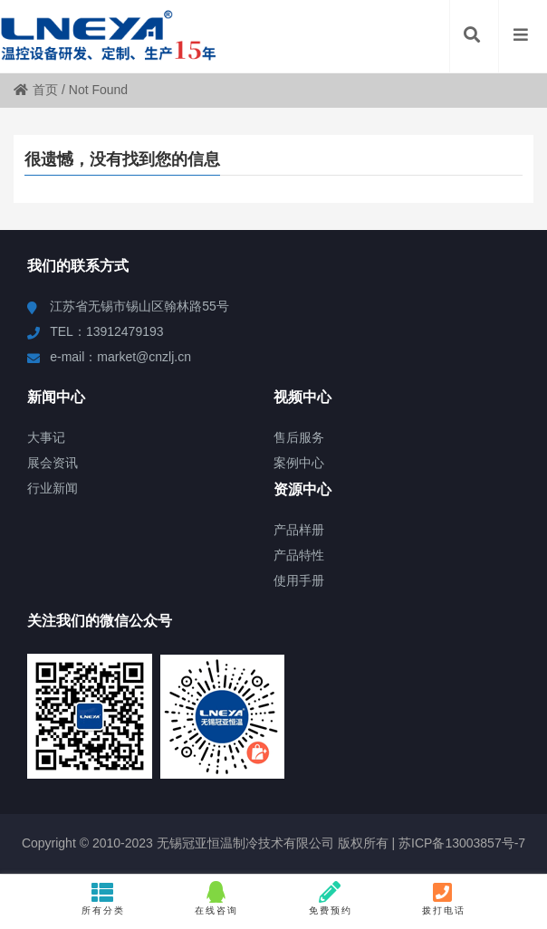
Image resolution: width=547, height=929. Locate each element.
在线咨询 (217, 898)
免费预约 (330, 898)
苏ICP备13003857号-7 (460, 843)
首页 (36, 89)
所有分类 (103, 898)
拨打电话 (443, 898)
